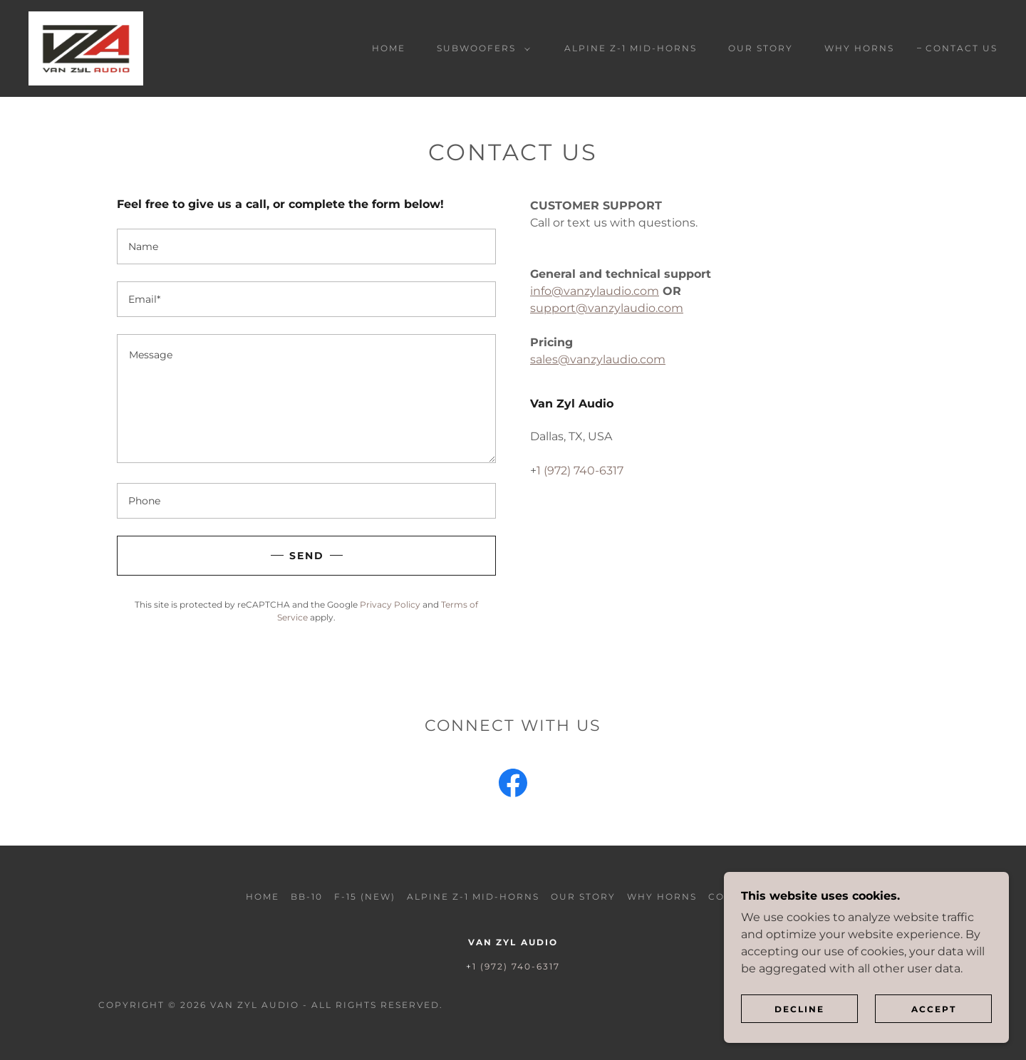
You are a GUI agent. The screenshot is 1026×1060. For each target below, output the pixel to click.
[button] (480, 48)
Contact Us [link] (962, 48)
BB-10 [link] (307, 896)
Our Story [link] (760, 48)
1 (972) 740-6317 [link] (580, 470)
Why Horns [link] (859, 48)
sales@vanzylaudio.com (597, 359)
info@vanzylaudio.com (594, 291)
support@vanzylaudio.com (606, 308)
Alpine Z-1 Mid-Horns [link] (630, 48)
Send (306, 555)
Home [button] (262, 896)
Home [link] (388, 48)
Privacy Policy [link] (390, 604)
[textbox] (306, 246)
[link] (85, 47)
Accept (933, 1038)
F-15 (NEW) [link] (364, 896)
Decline (799, 1038)
